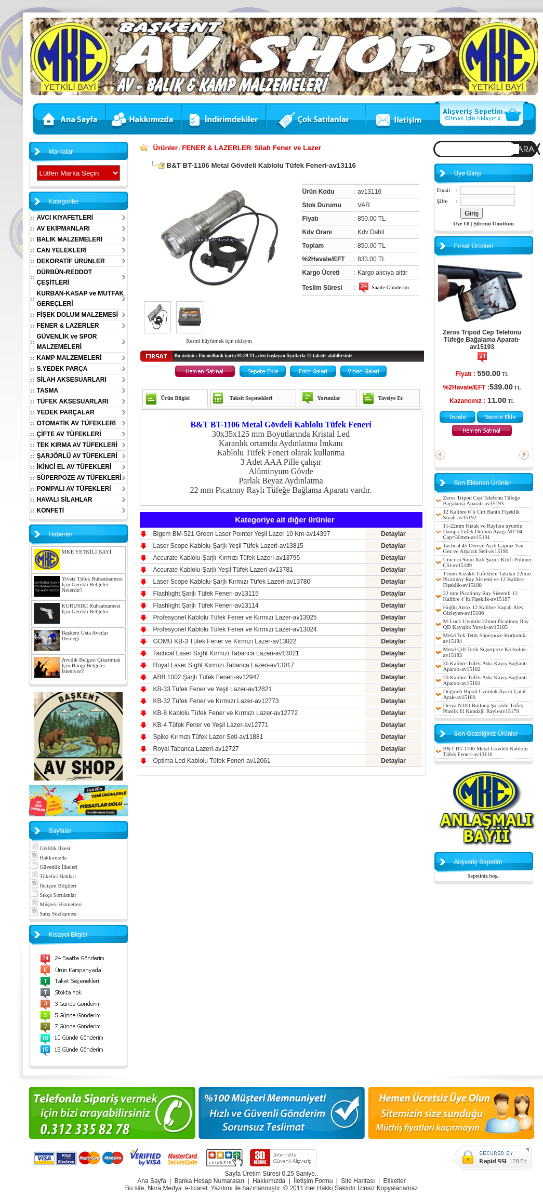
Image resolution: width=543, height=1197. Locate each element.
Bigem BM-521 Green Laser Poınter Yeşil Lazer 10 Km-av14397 (241, 533)
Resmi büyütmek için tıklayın (218, 341)
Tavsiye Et (390, 398)
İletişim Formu (313, 1181)
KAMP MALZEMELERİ (69, 357)
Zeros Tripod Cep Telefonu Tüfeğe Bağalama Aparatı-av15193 (482, 340)
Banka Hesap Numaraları (209, 1181)
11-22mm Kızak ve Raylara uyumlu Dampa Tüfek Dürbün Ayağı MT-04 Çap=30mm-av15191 (483, 531)
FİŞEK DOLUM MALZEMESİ (77, 314)
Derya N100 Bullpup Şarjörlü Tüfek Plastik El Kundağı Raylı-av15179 (483, 708)
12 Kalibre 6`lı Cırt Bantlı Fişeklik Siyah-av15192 (481, 514)
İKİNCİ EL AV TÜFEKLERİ (74, 466)
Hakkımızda (48, 857)
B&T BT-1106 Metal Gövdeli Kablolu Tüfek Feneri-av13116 (485, 751)
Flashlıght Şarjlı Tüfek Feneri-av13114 (206, 605)
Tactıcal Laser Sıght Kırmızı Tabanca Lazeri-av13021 (226, 653)
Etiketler (394, 1181)
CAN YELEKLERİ (62, 250)
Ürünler (165, 148)
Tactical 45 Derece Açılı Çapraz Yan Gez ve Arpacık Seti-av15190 (483, 548)
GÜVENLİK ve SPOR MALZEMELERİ (67, 342)
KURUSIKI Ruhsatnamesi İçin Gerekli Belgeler (91, 608)
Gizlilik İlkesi (50, 848)
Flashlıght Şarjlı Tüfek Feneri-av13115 (206, 593)
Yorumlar (328, 398)
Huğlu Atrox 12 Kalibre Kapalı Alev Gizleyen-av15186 (483, 610)
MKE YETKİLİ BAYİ (87, 552)
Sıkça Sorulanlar (53, 895)
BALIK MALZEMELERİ (70, 239)
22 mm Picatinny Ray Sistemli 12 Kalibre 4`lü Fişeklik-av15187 (480, 596)
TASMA (48, 390)
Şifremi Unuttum (493, 223)
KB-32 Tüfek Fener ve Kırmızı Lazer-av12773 (216, 701)
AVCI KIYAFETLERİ (65, 217)
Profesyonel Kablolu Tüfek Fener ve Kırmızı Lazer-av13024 (235, 629)
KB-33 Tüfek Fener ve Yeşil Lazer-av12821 (212, 689)
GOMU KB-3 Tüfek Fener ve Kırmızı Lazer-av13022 (225, 641)
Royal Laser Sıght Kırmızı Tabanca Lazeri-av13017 (223, 665)
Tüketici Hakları (53, 876)
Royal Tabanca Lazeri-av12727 (196, 748)
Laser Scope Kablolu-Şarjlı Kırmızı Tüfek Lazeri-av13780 (232, 581)
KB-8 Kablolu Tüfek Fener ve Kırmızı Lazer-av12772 (225, 713)
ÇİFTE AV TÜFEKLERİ (69, 434)
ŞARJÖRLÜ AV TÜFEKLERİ (77, 456)
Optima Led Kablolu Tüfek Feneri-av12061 (212, 760)
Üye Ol (461, 223)
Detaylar (393, 533)
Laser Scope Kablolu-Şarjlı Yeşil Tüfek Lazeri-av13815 (228, 545)
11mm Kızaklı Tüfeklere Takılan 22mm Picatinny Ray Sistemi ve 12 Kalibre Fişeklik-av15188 (487, 579)
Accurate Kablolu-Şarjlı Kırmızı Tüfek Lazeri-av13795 (226, 557)
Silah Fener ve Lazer (287, 148)
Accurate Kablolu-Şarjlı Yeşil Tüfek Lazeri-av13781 (223, 569)
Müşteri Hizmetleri (56, 904)
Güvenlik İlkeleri (54, 867)
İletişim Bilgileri (53, 886)
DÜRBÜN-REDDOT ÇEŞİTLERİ (64, 277)
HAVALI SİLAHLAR (64, 499)
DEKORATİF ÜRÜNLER (71, 261)
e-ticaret (196, 1188)
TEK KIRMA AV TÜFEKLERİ (77, 445)
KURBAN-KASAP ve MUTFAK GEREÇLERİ (80, 298)
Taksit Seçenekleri (250, 398)
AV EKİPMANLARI (63, 228)
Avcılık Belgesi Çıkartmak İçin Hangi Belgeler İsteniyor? (91, 665)
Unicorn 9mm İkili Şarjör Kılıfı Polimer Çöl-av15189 (487, 562)
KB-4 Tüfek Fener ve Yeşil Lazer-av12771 (211, 725)
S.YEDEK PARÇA (62, 368)
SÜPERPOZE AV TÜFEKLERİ (79, 477)
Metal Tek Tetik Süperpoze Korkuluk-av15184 (485, 638)
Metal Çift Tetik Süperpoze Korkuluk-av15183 (485, 652)
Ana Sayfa (151, 1181)
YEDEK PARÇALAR (66, 412)
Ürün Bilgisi (175, 398)
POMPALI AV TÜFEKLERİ (74, 488)
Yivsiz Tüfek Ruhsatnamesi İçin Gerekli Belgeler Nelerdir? (92, 584)
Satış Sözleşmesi (53, 914)
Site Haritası (358, 1181)
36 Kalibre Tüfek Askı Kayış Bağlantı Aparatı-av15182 (485, 666)
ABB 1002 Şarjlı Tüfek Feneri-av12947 (206, 677)
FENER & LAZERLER (68, 325)
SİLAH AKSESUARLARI (72, 379)
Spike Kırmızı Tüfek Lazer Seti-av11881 (208, 737)
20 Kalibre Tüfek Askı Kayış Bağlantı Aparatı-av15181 (485, 680)
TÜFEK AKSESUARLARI (73, 401)
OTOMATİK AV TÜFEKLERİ (76, 423)
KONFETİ (50, 510)
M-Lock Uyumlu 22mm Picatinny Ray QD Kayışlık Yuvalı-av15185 (486, 624)
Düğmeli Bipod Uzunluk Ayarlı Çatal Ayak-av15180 (484, 694)
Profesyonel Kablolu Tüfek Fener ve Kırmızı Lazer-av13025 (235, 617)
